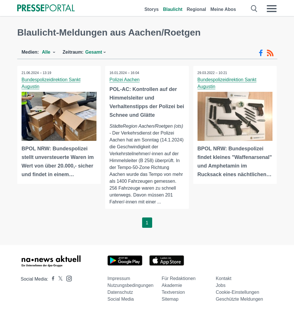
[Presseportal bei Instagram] (67, 278)
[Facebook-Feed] (261, 53)
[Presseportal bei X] (59, 279)
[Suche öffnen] (254, 9)
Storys (151, 9)
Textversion (173, 292)
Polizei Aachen (124, 79)
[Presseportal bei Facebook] (51, 279)
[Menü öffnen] (271, 9)
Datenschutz (120, 292)
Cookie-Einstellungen (237, 292)
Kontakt (223, 278)
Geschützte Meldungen (239, 299)
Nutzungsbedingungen (130, 285)
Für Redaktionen (179, 278)
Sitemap (170, 299)
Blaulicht (173, 9)
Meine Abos (223, 9)
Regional (196, 9)
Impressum (118, 278)
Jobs (221, 285)
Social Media (120, 299)
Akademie (172, 285)
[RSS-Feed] (270, 53)
